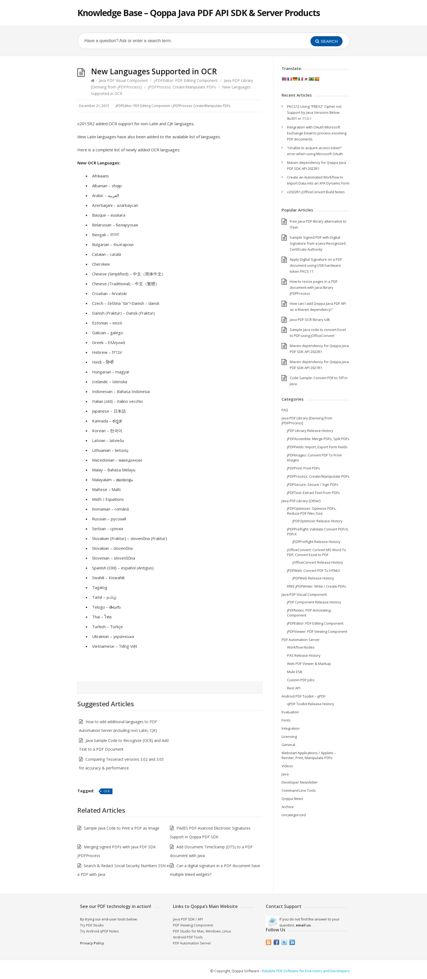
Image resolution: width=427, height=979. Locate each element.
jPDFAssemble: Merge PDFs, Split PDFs (318, 438)
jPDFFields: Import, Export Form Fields (317, 446)
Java (285, 774)
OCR (106, 791)
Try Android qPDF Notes (99, 931)
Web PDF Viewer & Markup (309, 663)
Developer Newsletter (300, 782)
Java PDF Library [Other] (301, 500)
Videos (287, 765)
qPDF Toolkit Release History (310, 703)
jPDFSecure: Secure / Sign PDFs (312, 484)
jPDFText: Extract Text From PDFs (313, 492)
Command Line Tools (299, 790)
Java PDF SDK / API (188, 919)
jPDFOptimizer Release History (317, 520)
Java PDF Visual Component (123, 80)
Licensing (289, 736)
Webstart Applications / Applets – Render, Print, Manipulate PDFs (309, 755)
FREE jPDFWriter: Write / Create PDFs (316, 586)
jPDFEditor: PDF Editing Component (186, 80)
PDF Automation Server (301, 639)
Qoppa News (292, 798)
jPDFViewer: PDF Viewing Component (317, 631)
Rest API (293, 688)
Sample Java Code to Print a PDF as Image (121, 828)
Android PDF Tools (188, 937)
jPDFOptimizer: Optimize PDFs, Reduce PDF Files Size (311, 511)
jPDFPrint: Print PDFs (303, 468)
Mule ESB (294, 671)
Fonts (286, 720)
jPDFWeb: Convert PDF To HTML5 (313, 570)
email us (303, 925)
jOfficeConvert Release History (317, 562)
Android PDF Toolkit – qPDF (303, 696)
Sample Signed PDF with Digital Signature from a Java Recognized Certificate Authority (318, 243)
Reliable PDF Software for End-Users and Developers (306, 970)
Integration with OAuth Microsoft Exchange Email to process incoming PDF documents (316, 133)
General (288, 744)
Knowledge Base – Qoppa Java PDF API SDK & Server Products (198, 13)
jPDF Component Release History (314, 602)
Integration (291, 728)
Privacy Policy (92, 943)
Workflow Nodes (301, 647)
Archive (288, 806)
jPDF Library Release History (310, 430)
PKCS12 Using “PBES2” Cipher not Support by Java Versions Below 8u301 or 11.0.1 (314, 112)
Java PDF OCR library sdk (310, 319)
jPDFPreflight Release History (316, 541)
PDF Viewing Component (193, 925)
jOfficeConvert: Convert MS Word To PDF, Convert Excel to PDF (316, 552)
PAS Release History (304, 655)
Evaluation (290, 712)
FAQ (285, 409)
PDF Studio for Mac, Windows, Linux (202, 931)
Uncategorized (294, 814)
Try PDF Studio (92, 925)
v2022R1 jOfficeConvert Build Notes (316, 191)
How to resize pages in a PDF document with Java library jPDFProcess (313, 287)
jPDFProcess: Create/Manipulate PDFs (182, 87)
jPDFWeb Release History (313, 578)
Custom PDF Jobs (301, 679)
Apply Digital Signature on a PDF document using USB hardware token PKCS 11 (316, 265)
